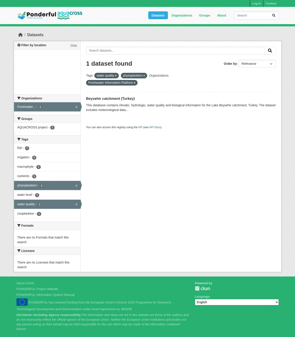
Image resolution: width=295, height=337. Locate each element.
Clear (73, 45)
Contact (271, 3)
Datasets (158, 15)
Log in (256, 3)
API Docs (155, 127)
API (140, 127)
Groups (204, 15)
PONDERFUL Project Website (37, 289)
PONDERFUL (202, 288)
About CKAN (25, 283)
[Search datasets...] (256, 15)
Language (202, 296)
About (221, 15)
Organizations (181, 15)
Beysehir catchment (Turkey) (110, 98)
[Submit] (273, 15)
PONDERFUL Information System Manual (45, 295)
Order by (230, 63)
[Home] (20, 35)
